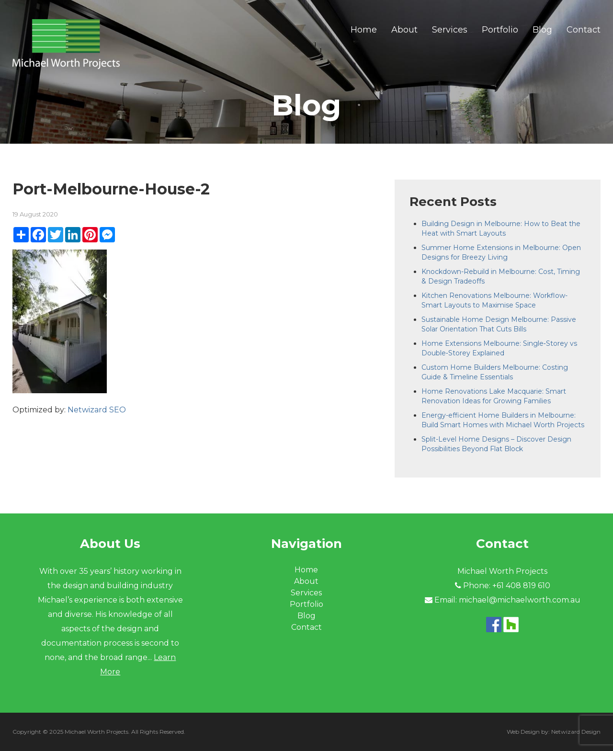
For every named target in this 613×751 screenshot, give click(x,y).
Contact (584, 29)
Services (449, 29)
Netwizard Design (576, 731)
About (404, 29)
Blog (542, 29)
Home (364, 29)
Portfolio (500, 29)
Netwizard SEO (97, 409)
